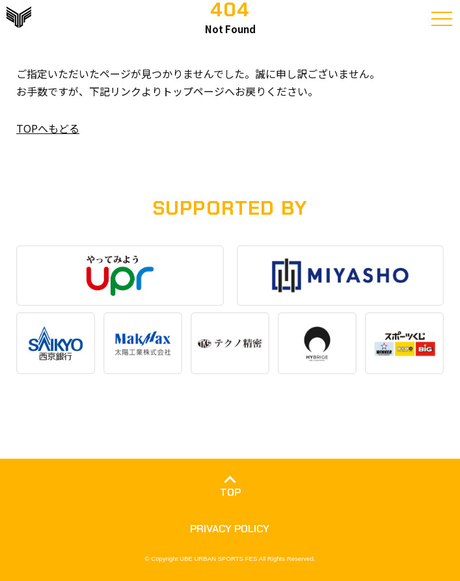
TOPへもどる (47, 128)
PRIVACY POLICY (229, 528)
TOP (230, 492)
